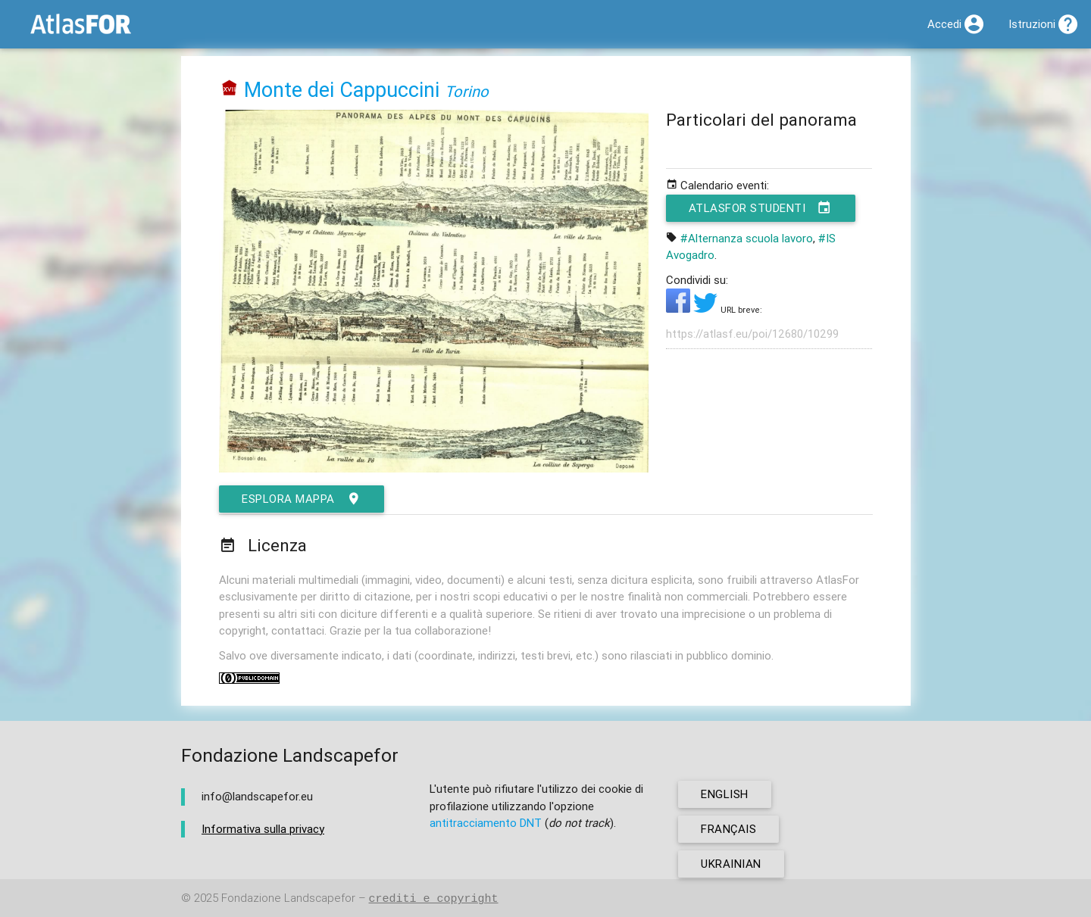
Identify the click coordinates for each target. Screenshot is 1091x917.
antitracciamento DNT (486, 823)
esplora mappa (301, 499)
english (725, 794)
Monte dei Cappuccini (341, 89)
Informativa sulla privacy (263, 829)
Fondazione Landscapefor (288, 898)
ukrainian (731, 863)
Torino (467, 91)
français (728, 829)
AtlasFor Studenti (761, 208)
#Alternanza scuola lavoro (746, 238)
